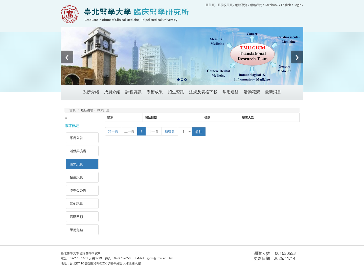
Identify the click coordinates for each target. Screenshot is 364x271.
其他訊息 (76, 203)
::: (65, 118)
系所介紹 (91, 92)
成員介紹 (112, 92)
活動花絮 (252, 92)
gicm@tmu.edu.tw (160, 258)
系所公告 (76, 138)
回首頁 (210, 5)
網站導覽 (241, 5)
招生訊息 (76, 177)
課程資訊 (133, 92)
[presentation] (67, 57)
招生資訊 (176, 92)
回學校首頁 (225, 5)
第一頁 (113, 131)
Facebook (271, 5)
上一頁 (129, 131)
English (286, 5)
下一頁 (153, 131)
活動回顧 (76, 216)
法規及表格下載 (203, 92)
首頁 (73, 110)
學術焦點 (76, 230)
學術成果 (155, 92)
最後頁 (170, 131)
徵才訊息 (76, 164)
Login (297, 5)
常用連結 (230, 92)
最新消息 (87, 110)
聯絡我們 (256, 5)
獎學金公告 (78, 190)
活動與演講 (78, 151)
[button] (178, 79)
